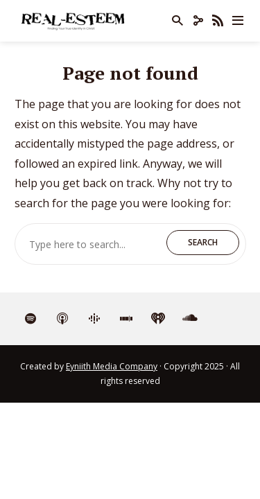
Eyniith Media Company (111, 366)
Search (203, 242)
